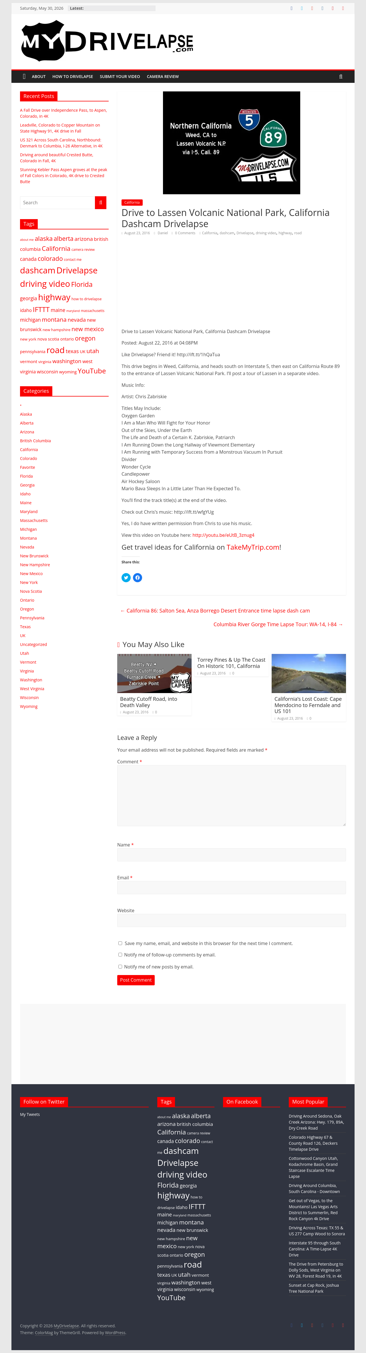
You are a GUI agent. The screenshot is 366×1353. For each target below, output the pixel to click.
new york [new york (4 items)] (28, 339)
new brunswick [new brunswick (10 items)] (192, 1230)
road (298, 233)
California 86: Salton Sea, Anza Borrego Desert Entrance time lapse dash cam (215, 610)
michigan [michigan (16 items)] (30, 320)
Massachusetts (34, 520)
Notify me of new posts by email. (159, 967)
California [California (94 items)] (56, 248)
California (132, 202)
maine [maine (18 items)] (58, 310)
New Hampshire (35, 564)
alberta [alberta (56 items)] (63, 239)
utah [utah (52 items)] (92, 351)
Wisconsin (29, 697)
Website (125, 910)
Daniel (163, 233)
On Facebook (242, 1101)
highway (285, 233)
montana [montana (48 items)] (54, 319)
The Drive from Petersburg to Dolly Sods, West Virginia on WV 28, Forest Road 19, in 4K (316, 1270)
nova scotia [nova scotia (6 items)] (48, 339)
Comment (129, 761)
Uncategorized (33, 644)
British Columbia (35, 440)
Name (125, 845)
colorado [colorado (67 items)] (50, 258)
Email (125, 877)
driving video (266, 233)
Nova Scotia (31, 591)
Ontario (27, 600)
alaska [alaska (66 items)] (44, 238)
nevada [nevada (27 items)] (76, 319)
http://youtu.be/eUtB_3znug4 (223, 535)
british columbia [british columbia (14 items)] (195, 1124)
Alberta (26, 423)
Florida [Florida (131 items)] (82, 284)
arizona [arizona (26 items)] (84, 238)
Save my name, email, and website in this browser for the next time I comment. (209, 943)
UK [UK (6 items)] (82, 351)
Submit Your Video (120, 76)
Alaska (26, 414)
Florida (26, 476)
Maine (25, 502)
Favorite (27, 467)
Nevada (27, 547)
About (39, 76)
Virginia (27, 671)
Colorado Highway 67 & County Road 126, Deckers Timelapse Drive (313, 1143)
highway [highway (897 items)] (54, 297)
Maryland (29, 511)
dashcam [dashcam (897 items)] (37, 270)
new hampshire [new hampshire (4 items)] (56, 329)
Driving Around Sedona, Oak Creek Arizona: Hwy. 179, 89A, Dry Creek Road (316, 1122)
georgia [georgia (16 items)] (28, 298)
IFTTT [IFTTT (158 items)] (41, 309)
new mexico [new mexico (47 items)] (87, 329)
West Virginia (32, 688)
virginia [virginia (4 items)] (44, 361)
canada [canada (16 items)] (28, 259)
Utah (24, 653)
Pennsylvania (32, 618)
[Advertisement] (183, 1044)
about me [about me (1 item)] (27, 240)
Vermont (28, 662)
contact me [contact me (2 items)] (72, 259)
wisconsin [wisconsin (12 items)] (47, 372)
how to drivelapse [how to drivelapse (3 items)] (86, 298)
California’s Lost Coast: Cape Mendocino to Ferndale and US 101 (308, 704)
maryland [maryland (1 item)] (73, 311)
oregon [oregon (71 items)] (85, 338)
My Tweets (30, 1114)
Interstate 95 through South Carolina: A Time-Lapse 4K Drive (315, 1249)
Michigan (28, 529)
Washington (31, 679)
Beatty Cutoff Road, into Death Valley (148, 701)
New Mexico (31, 573)
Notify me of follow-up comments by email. (170, 955)
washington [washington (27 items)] (66, 361)
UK (22, 635)
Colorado (28, 458)
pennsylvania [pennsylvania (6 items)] (32, 351)
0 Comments (183, 233)
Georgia (27, 485)
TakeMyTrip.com (253, 547)
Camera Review (163, 76)
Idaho (25, 494)
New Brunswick (34, 556)
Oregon (27, 609)
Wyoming (28, 706)
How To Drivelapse (72, 76)
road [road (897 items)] (55, 350)
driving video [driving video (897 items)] (45, 283)
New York (29, 582)
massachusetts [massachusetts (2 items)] (93, 310)
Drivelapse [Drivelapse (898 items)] (77, 270)
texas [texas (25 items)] (72, 351)
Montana (28, 538)
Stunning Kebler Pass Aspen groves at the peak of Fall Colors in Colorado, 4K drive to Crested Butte (63, 175)
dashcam (227, 233)
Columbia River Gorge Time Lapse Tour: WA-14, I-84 (278, 624)
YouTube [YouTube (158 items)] (92, 370)
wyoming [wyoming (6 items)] (68, 372)
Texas (25, 626)
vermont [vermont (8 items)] (28, 361)
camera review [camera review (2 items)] (83, 249)
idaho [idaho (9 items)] (26, 310)
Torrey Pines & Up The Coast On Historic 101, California (231, 662)
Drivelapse (244, 233)
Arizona (27, 432)
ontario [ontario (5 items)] (67, 339)
